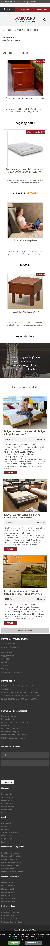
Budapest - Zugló (8, 916)
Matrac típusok (7, 806)
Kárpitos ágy (6, 839)
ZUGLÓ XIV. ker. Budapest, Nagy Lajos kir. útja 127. (20, 695)
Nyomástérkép (7, 719)
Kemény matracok (9, 859)
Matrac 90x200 (7, 895)
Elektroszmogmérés (9, 716)
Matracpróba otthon (9, 728)
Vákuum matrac (8, 797)
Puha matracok (7, 869)
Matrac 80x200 (7, 889)
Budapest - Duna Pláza (10, 919)
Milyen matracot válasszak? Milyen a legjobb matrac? (25, 433)
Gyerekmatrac (7, 803)
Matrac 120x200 (8, 898)
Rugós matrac (7, 813)
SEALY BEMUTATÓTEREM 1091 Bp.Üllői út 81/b (19, 699)
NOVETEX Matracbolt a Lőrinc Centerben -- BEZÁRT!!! (22, 516)
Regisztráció (24, 9)
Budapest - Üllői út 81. (10, 912)
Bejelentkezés (42, 9)
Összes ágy (5, 829)
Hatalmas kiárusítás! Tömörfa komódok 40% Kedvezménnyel (23, 592)
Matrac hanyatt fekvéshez (12, 872)
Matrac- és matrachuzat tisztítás (14, 735)
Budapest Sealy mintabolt (12, 922)
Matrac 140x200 (8, 901)
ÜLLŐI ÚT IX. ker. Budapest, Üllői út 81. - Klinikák (19, 692)
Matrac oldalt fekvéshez (11, 856)
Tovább (10, 472)
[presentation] (21, 773)
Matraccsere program (10, 732)
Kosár (7, 9)
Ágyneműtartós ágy (9, 832)
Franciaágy (6, 836)
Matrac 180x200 (8, 892)
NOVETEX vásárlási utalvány (13, 738)
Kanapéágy (6, 826)
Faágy (3, 842)
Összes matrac (7, 810)
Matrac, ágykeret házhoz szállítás (15, 722)
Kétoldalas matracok (10, 853)
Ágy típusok (6, 823)
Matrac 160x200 (8, 886)
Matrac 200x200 (8, 883)
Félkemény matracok (10, 865)
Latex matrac (6, 800)
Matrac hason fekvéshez (11, 862)
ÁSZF (34, 930)
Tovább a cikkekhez (25, 630)
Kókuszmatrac (7, 794)
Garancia (5, 725)
